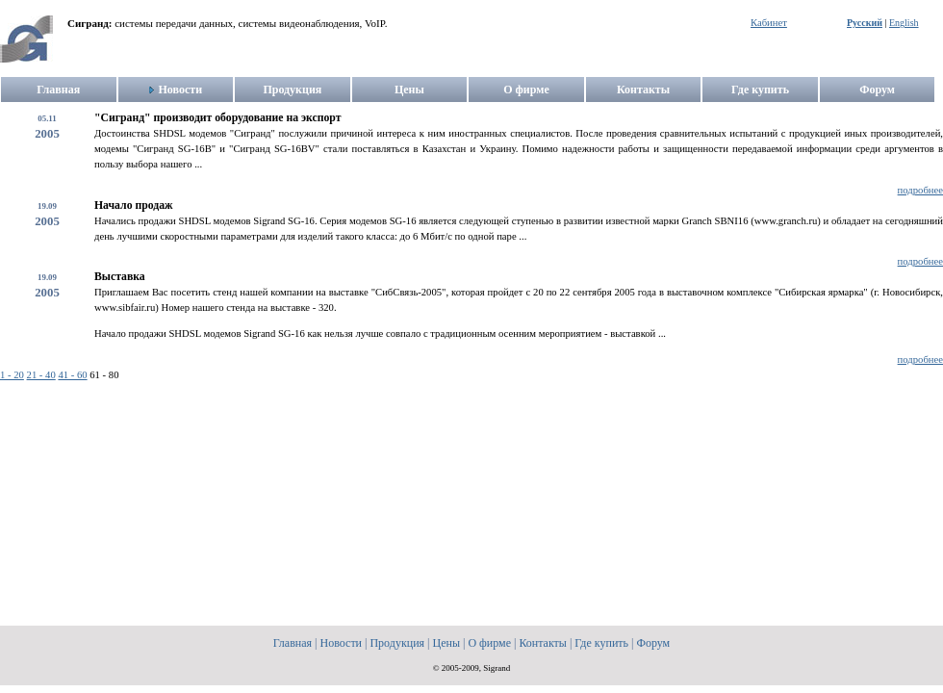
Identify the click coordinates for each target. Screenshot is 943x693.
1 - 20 (12, 375)
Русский (864, 22)
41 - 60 (72, 375)
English (904, 22)
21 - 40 (41, 375)
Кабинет (769, 22)
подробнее (920, 190)
